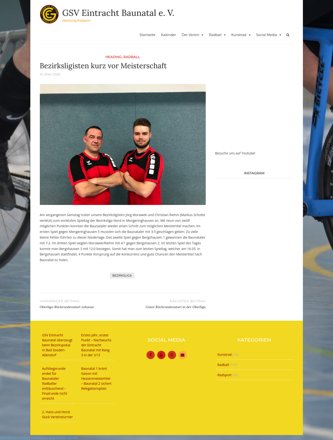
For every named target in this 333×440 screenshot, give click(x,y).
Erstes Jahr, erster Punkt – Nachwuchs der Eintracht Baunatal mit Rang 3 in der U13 (96, 345)
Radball (215, 35)
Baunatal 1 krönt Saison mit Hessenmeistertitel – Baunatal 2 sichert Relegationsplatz (96, 378)
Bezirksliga (122, 275)
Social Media (266, 35)
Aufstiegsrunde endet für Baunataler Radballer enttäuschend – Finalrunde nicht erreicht (54, 383)
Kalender (168, 35)
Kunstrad (238, 35)
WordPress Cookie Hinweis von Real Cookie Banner (39, 437)
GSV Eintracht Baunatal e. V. (118, 12)
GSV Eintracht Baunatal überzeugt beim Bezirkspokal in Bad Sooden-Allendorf (57, 345)
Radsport (225, 375)
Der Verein (190, 35)
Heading (113, 57)
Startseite (147, 35)
